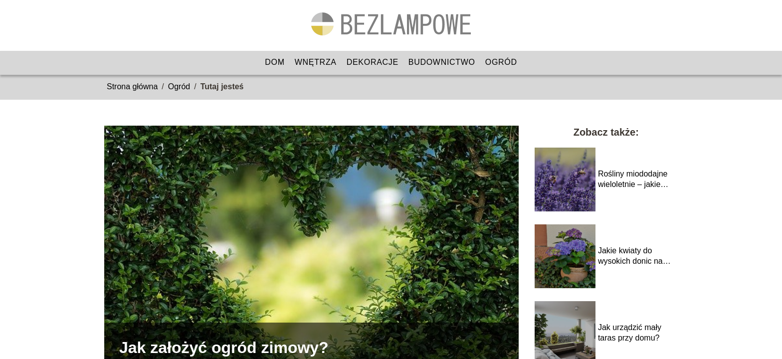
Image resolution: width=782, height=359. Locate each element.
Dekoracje (372, 62)
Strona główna (132, 86)
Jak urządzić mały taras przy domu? (629, 332)
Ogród (501, 62)
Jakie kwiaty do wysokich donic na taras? (630, 256)
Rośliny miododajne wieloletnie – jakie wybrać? (633, 180)
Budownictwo (441, 62)
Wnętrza (316, 62)
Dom (274, 62)
